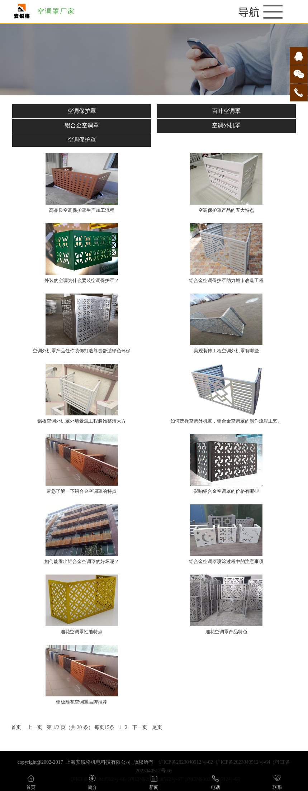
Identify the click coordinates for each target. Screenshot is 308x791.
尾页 (157, 727)
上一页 (34, 727)
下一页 (139, 727)
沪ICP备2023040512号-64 (242, 762)
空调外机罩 (226, 125)
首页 (16, 727)
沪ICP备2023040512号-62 (185, 762)
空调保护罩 (81, 111)
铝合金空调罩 (82, 125)
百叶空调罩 (226, 111)
